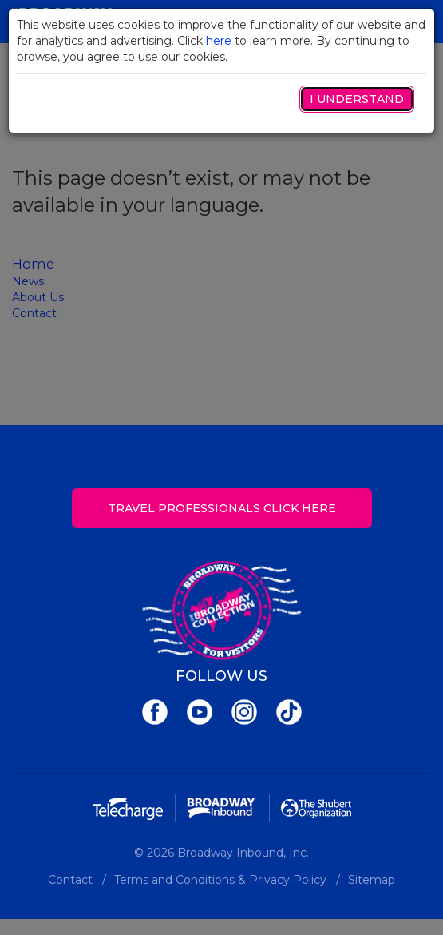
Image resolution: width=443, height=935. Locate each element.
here (218, 41)
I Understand (357, 99)
